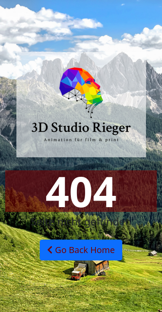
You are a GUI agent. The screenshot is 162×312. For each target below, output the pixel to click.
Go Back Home (81, 250)
